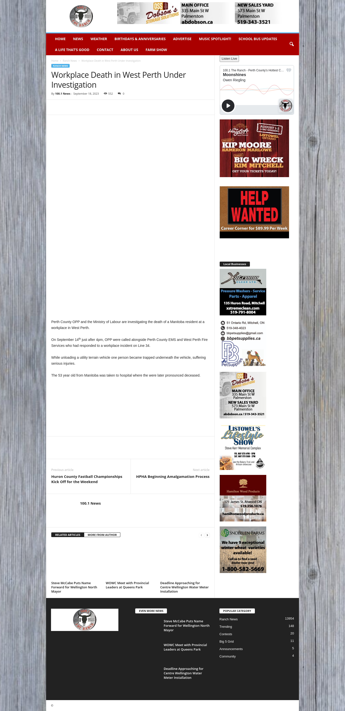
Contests (225, 634)
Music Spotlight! (215, 38)
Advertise (182, 38)
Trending (225, 627)
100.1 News (62, 93)
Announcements (231, 649)
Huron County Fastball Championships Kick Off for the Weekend (86, 479)
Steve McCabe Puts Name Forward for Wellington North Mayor (74, 587)
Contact (105, 49)
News (78, 38)
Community (227, 656)
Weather (98, 38)
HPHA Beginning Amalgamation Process (173, 476)
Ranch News (70, 60)
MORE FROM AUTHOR (102, 535)
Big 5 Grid (226, 641)
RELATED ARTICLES (67, 535)
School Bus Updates (258, 38)
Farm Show (156, 49)
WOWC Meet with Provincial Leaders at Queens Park (127, 585)
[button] (291, 44)
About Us (129, 49)
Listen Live (229, 58)
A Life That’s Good (72, 49)
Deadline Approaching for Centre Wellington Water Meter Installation (184, 587)
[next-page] (207, 535)
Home (60, 38)
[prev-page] (201, 535)
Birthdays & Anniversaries (139, 38)
